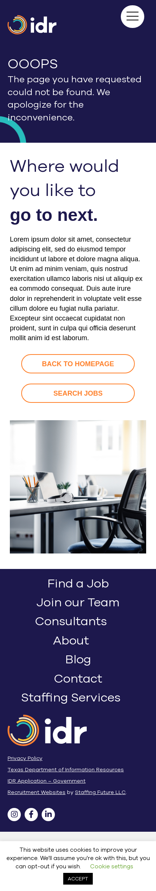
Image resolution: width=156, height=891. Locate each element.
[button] (132, 16)
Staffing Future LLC (100, 792)
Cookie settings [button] (111, 866)
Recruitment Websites (37, 792)
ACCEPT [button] (78, 879)
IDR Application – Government (47, 781)
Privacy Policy (25, 758)
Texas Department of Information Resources (66, 769)
